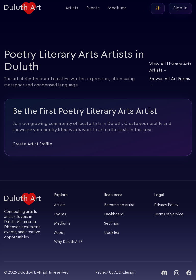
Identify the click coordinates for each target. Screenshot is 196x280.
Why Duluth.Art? (68, 242)
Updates (111, 233)
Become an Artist (119, 205)
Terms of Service (168, 214)
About (59, 233)
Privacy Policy (166, 205)
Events (93, 8)
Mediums (117, 8)
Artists (71, 8)
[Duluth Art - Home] (22, 8)
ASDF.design (125, 273)
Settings (111, 224)
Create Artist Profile (32, 144)
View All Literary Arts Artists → (170, 67)
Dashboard (114, 214)
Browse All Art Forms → (169, 82)
